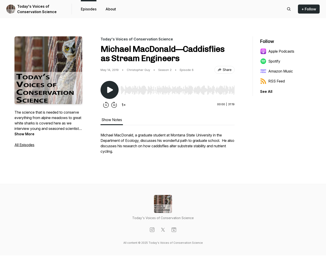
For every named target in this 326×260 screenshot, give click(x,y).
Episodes (88, 9)
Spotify (270, 61)
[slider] (177, 90)
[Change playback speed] (123, 105)
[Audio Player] (177, 88)
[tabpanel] (168, 145)
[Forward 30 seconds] (114, 105)
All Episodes (24, 145)
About (110, 9)
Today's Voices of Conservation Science (37, 9)
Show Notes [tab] (111, 119)
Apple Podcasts (277, 51)
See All (266, 91)
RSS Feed (272, 81)
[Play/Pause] (110, 90)
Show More (24, 134)
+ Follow (309, 9)
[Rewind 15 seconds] (106, 105)
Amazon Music (276, 71)
